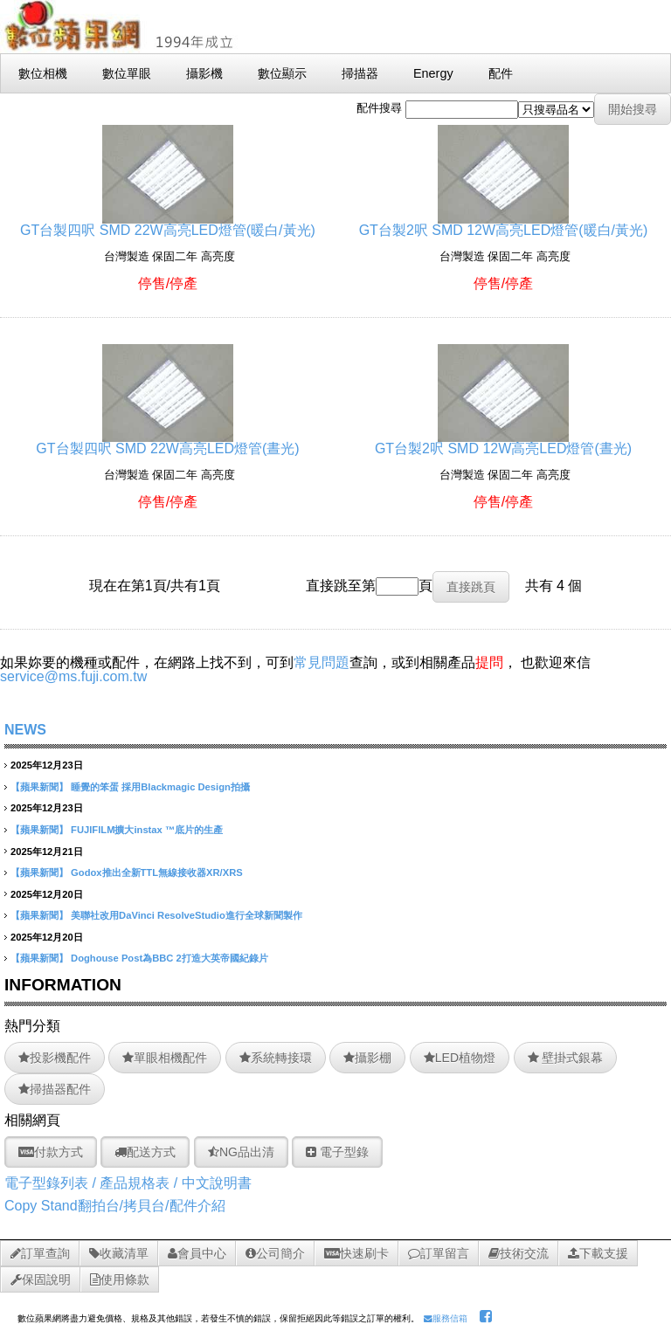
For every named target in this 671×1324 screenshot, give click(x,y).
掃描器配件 (54, 1089)
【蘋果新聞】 (39, 787)
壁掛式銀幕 (566, 1058)
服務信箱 (445, 1318)
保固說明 (40, 1279)
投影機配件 (54, 1058)
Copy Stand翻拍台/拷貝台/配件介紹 (114, 1205)
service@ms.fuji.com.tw (73, 676)
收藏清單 (119, 1253)
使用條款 (119, 1279)
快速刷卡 (356, 1253)
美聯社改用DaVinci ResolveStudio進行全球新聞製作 (186, 915)
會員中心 (197, 1253)
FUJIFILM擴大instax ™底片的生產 (147, 829)
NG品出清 (241, 1152)
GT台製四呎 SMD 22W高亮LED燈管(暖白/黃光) (167, 223)
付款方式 (50, 1152)
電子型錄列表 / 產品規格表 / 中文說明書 (128, 1183)
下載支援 (598, 1253)
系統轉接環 (275, 1058)
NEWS (25, 729)
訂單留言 (438, 1253)
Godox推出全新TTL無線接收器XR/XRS (157, 872)
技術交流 (518, 1253)
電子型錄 (337, 1152)
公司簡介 (275, 1253)
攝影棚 (367, 1058)
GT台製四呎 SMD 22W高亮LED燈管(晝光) (167, 441)
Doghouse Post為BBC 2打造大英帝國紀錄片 (169, 958)
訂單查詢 (40, 1253)
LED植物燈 (459, 1058)
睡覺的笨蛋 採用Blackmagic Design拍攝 (160, 787)
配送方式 (145, 1152)
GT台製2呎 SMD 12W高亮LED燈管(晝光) (503, 441)
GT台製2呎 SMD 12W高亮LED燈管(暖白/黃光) (503, 223)
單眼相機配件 (164, 1058)
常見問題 (321, 662)
